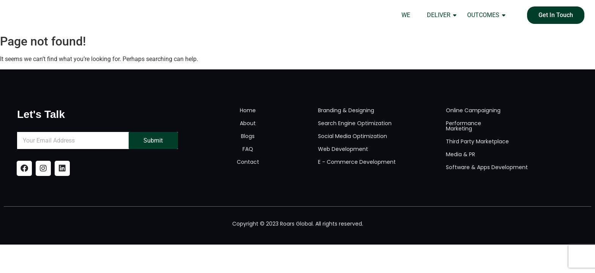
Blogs (248, 136)
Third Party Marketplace (477, 141)
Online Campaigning (473, 110)
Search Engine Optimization (355, 123)
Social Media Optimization (352, 136)
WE (405, 15)
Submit (153, 140)
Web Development (343, 149)
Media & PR (460, 154)
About (248, 123)
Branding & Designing (346, 110)
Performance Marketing (463, 125)
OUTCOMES (485, 15)
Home (248, 110)
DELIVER (441, 15)
